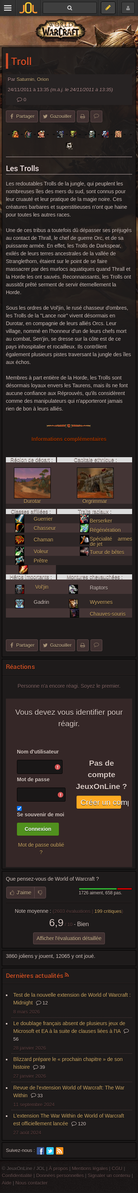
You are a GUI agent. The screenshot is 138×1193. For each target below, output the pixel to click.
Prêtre (41, 561)
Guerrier (43, 519)
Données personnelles (60, 1175)
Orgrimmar (94, 501)
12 (42, 1003)
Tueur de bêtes (107, 552)
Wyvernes (101, 602)
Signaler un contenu (109, 1175)
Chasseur (45, 528)
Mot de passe (33, 779)
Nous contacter (31, 1183)
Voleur (41, 551)
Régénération (105, 530)
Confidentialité (17, 1175)
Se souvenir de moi (40, 815)
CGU (117, 1168)
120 (78, 1123)
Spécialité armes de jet (111, 541)
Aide (6, 1183)
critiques (107, 911)
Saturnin (25, 79)
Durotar (32, 501)
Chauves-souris (107, 614)
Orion (43, 79)
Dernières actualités (34, 975)
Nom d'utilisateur (38, 752)
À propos (58, 1168)
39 (39, 1067)
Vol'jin (41, 587)
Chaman (43, 540)
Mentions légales (90, 1168)
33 (37, 1095)
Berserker (101, 521)
